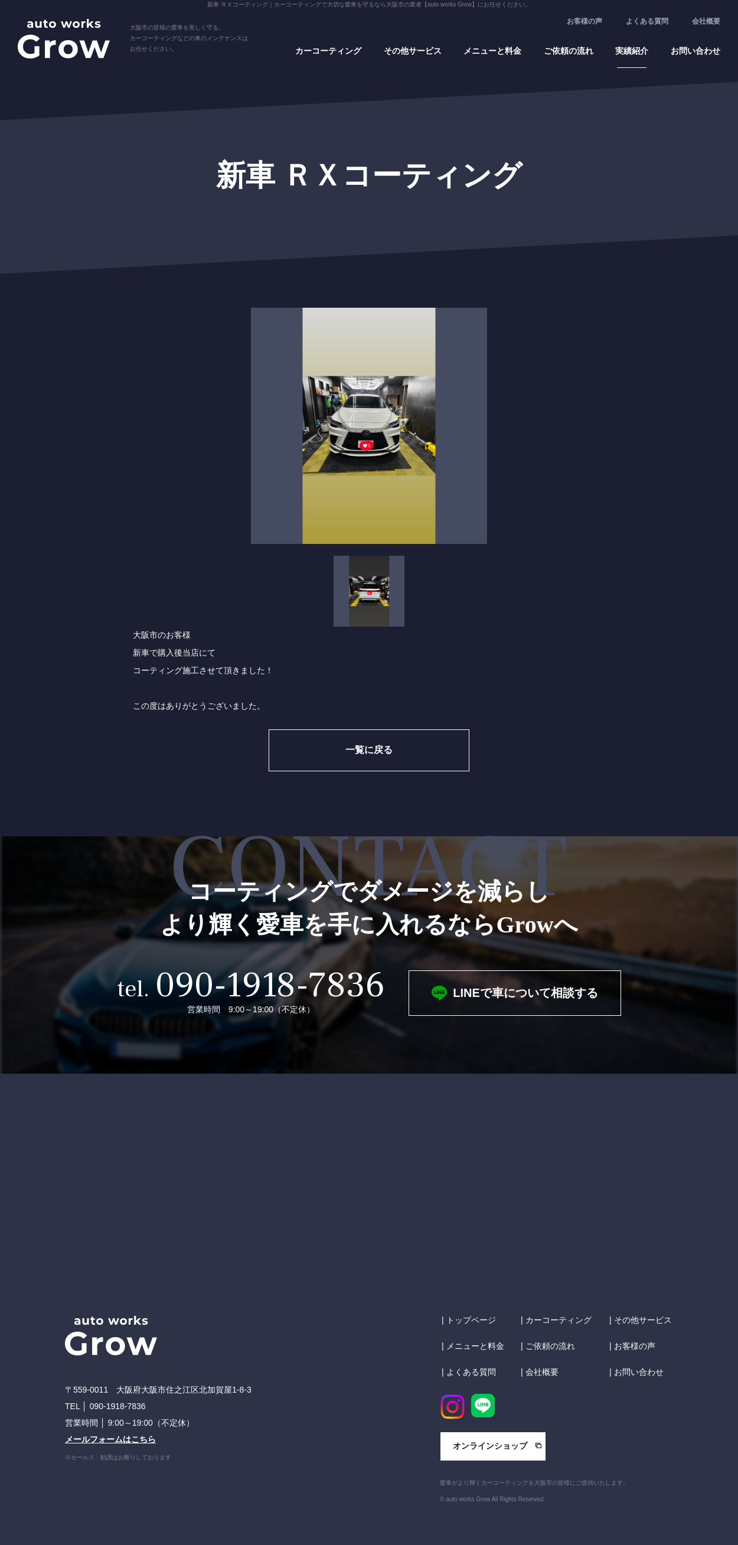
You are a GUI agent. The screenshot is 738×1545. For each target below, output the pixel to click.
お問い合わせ (695, 51)
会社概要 (706, 21)
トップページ (471, 1320)
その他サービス (413, 51)
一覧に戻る (369, 750)
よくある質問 (647, 21)
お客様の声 (584, 21)
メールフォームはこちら (110, 1439)
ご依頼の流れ (568, 51)
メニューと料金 (492, 51)
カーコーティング (328, 51)
